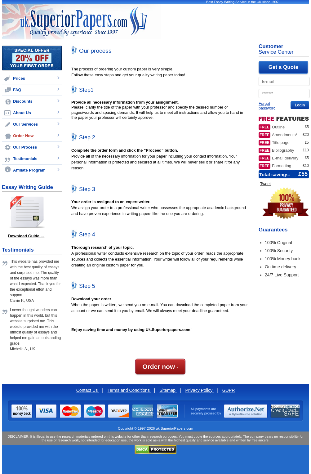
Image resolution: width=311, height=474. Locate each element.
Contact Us (87, 390)
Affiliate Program (29, 170)
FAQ (17, 89)
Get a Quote (283, 67)
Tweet (265, 183)
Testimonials (25, 158)
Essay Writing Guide (27, 187)
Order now (160, 366)
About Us (22, 112)
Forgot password (267, 105)
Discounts (23, 101)
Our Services (25, 124)
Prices (19, 78)
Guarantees (273, 230)
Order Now (23, 135)
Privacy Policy (199, 390)
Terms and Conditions (129, 390)
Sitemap (168, 390)
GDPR (228, 390)
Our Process (25, 147)
